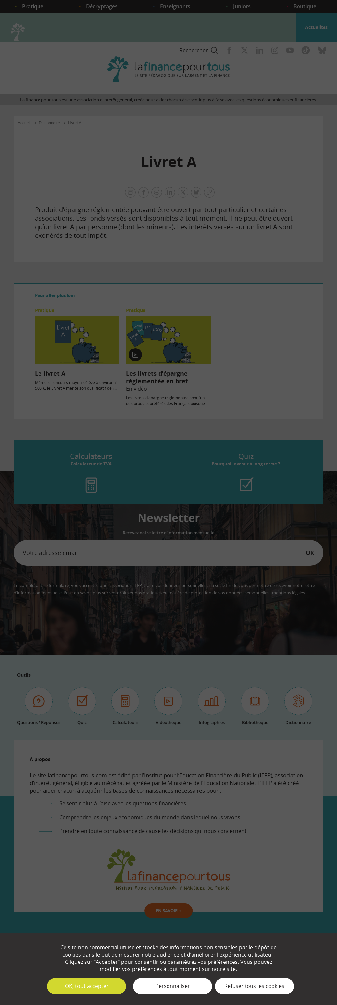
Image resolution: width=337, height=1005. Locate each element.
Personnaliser (172, 986)
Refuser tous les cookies (254, 986)
